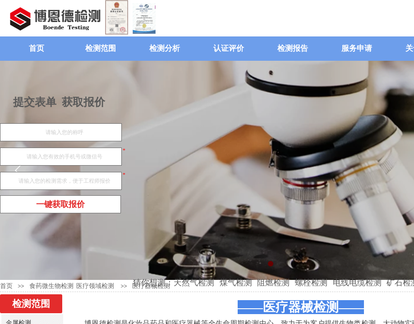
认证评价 (228, 48)
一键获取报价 (60, 204)
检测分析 (164, 48)
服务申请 (356, 48)
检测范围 (100, 48)
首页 (36, 48)
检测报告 (292, 48)
